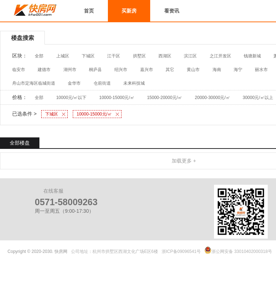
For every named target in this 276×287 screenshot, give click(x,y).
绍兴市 (120, 69)
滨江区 (190, 55)
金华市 (74, 83)
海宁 (238, 69)
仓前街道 (102, 83)
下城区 (88, 55)
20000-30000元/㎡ (212, 97)
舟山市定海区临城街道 (33, 83)
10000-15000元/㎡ (116, 97)
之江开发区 (220, 55)
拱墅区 (139, 55)
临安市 (18, 69)
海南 (217, 69)
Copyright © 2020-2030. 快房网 (37, 251)
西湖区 (164, 55)
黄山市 (193, 69)
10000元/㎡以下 (71, 97)
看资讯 (171, 11)
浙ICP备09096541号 (181, 251)
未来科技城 (134, 83)
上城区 (62, 55)
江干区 (113, 55)
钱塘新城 (252, 55)
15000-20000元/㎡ (164, 97)
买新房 (129, 11)
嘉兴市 (146, 69)
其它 (170, 69)
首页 (89, 11)
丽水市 (261, 69)
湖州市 (69, 69)
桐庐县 (95, 69)
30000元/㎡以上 (258, 97)
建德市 (44, 69)
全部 (39, 55)
